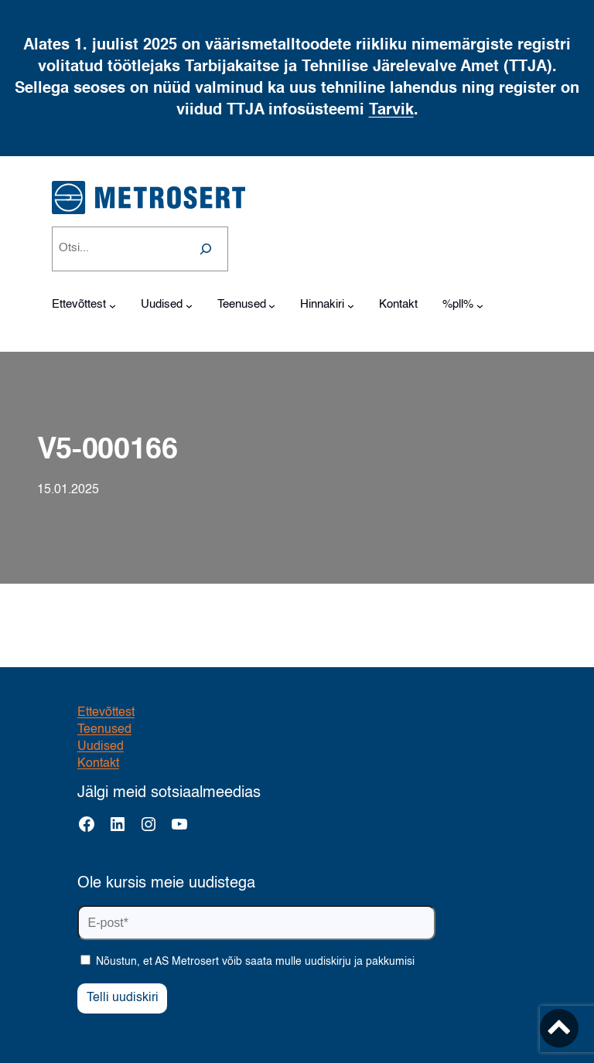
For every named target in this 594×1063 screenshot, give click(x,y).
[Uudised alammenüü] (189, 305)
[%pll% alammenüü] (479, 305)
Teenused (104, 730)
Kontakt (98, 764)
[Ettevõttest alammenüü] (112, 305)
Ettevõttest (106, 713)
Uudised (100, 747)
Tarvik (391, 110)
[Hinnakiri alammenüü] (350, 305)
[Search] (205, 248)
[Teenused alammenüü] (271, 305)
